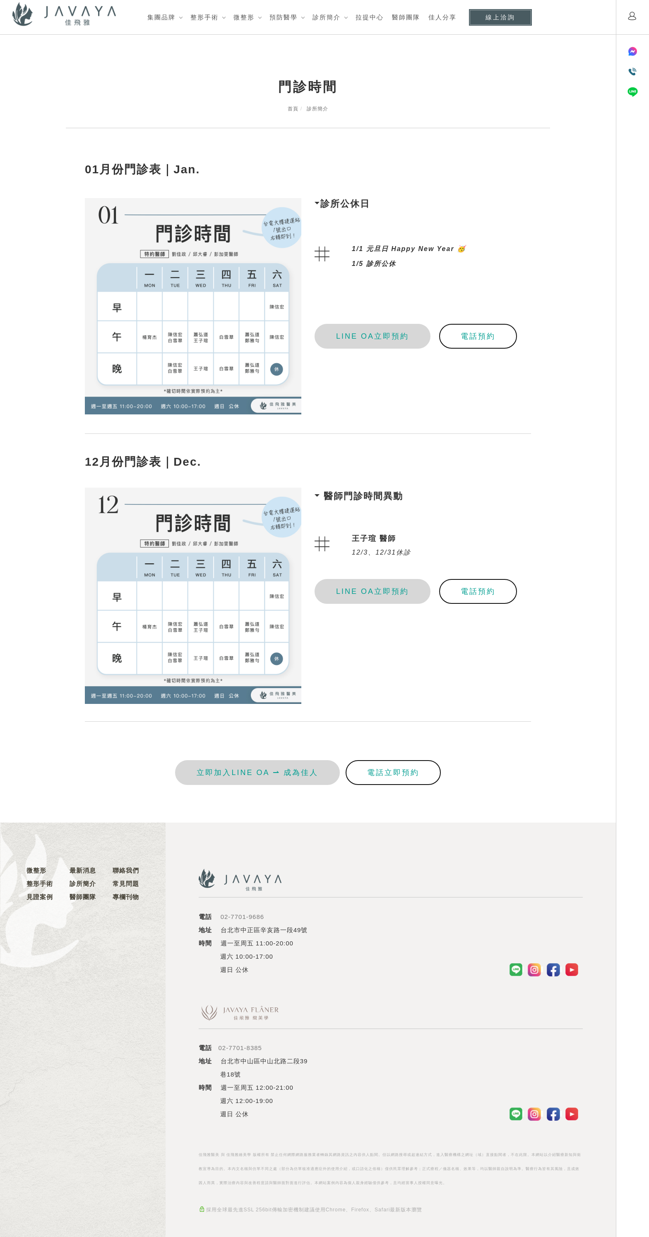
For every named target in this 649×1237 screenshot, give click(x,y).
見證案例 (39, 896)
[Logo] (64, 13)
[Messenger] (632, 51)
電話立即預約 (393, 772)
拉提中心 (370, 17)
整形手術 (204, 17)
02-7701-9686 (242, 916)
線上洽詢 (500, 17)
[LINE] (632, 92)
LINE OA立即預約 (372, 336)
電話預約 (478, 336)
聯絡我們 (126, 870)
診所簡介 (326, 17)
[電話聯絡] (632, 72)
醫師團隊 (406, 17)
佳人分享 (442, 17)
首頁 (293, 109)
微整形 (244, 17)
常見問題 (126, 883)
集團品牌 (161, 17)
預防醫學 (283, 17)
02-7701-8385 (240, 1047)
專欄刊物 (126, 896)
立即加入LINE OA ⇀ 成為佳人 (257, 772)
